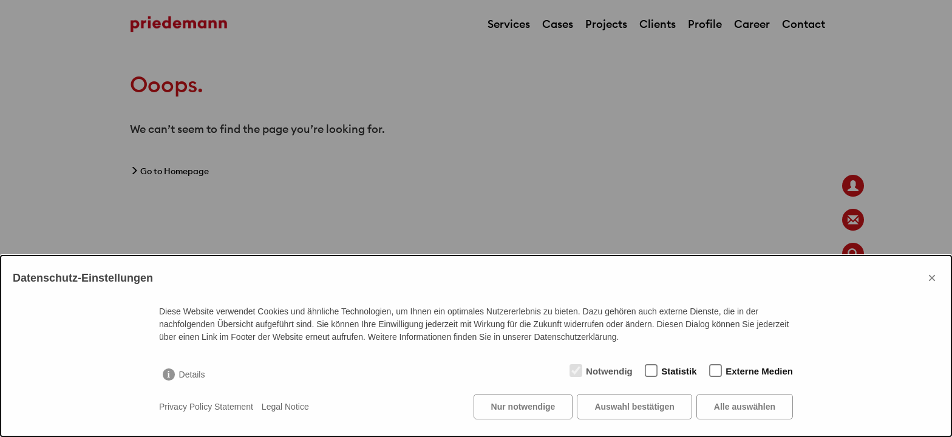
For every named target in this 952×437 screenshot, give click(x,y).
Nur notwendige (523, 407)
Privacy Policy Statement (206, 407)
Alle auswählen (744, 407)
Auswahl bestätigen (634, 407)
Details (192, 374)
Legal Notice (285, 407)
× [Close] (932, 277)
